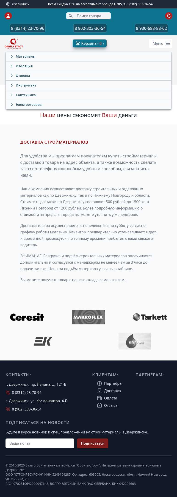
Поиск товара (84, 15)
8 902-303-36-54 (90, 28)
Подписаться (92, 443)
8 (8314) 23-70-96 (27, 28)
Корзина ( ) (90, 43)
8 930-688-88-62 (151, 28)
